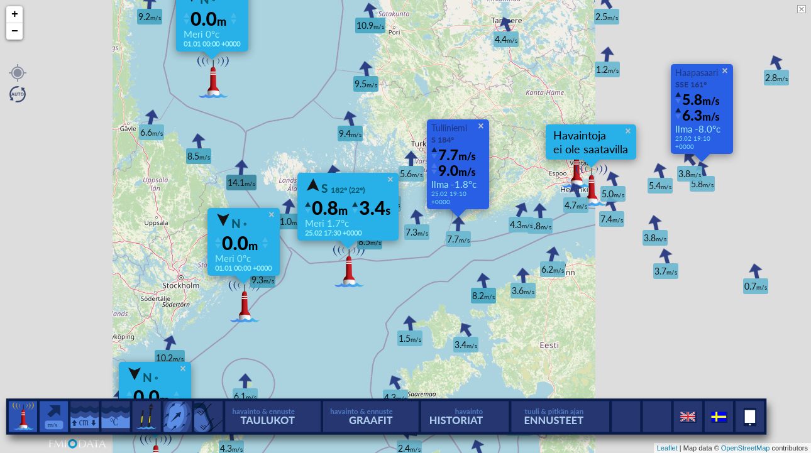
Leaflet (667, 448)
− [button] (14, 31)
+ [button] (14, 14)
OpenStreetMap (745, 448)
